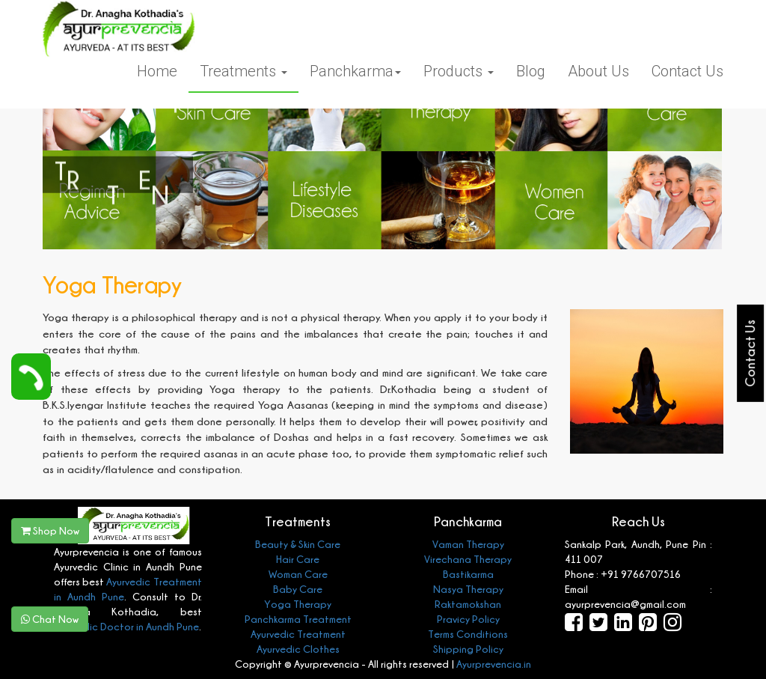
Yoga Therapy (297, 603)
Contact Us (687, 71)
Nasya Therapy (468, 588)
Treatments (243, 71)
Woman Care (298, 573)
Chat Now (50, 618)
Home (157, 71)
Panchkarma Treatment (298, 618)
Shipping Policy (468, 648)
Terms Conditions (468, 633)
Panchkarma (355, 71)
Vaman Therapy (468, 543)
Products (458, 71)
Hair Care (297, 558)
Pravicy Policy (468, 618)
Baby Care (297, 588)
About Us (598, 71)
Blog (530, 71)
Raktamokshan (468, 603)
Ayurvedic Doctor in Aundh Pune (126, 626)
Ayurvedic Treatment (298, 633)
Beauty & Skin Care (297, 543)
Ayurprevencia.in (493, 663)
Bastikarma (468, 573)
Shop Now (50, 530)
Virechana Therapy (468, 558)
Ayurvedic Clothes (298, 648)
